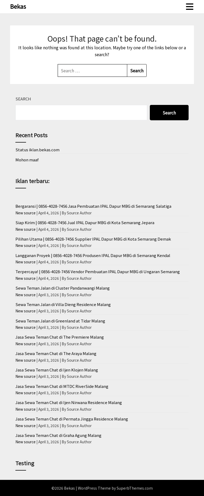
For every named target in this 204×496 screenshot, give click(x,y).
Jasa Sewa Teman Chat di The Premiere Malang (59, 337)
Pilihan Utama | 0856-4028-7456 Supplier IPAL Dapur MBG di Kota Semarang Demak (93, 239)
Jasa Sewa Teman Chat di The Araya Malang (55, 353)
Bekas (18, 6)
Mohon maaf (27, 159)
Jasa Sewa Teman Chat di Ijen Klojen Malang (56, 370)
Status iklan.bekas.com (37, 149)
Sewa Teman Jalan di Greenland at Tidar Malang (60, 321)
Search (23, 98)
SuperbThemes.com (135, 488)
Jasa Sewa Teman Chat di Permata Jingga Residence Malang (71, 419)
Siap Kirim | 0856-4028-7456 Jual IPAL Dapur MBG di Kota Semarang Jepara (84, 222)
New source (25, 212)
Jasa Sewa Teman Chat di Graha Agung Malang (58, 435)
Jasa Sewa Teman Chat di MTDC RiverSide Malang (61, 386)
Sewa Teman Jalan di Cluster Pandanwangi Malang (62, 288)
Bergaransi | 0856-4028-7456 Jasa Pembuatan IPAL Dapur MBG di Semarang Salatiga (93, 206)
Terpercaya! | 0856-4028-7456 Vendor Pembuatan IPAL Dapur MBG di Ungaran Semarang (97, 271)
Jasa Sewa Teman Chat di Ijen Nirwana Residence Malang (68, 402)
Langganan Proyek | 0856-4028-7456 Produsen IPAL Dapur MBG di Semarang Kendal (92, 255)
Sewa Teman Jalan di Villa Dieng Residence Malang (63, 304)
